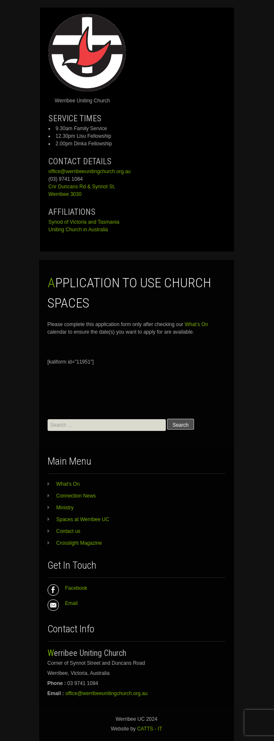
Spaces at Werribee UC (82, 519)
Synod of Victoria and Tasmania (83, 222)
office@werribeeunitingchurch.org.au (89, 171)
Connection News (76, 496)
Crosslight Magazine (79, 543)
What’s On (196, 324)
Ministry (65, 508)
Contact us (68, 531)
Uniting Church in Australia (78, 230)
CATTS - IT (149, 729)
